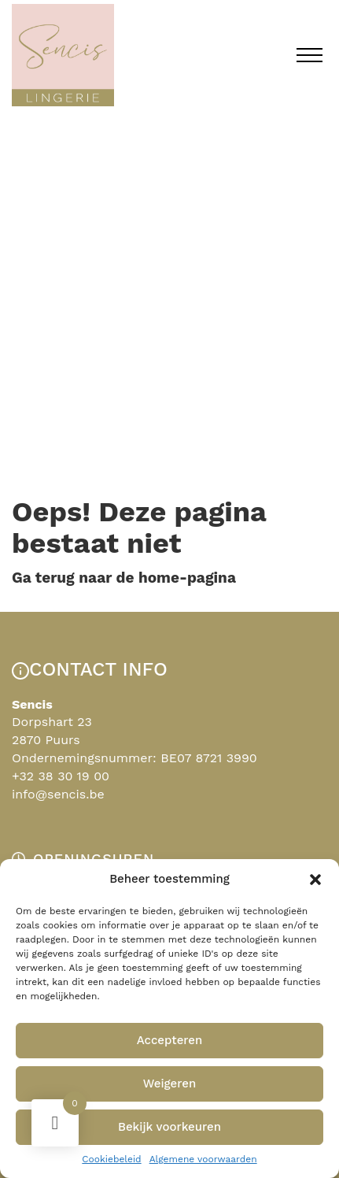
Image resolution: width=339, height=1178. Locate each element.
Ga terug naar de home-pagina (124, 578)
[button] (315, 879)
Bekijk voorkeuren (169, 1127)
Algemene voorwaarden (203, 1159)
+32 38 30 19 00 (60, 776)
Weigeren (170, 1083)
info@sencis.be (58, 794)
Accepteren (170, 1040)
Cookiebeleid (111, 1159)
